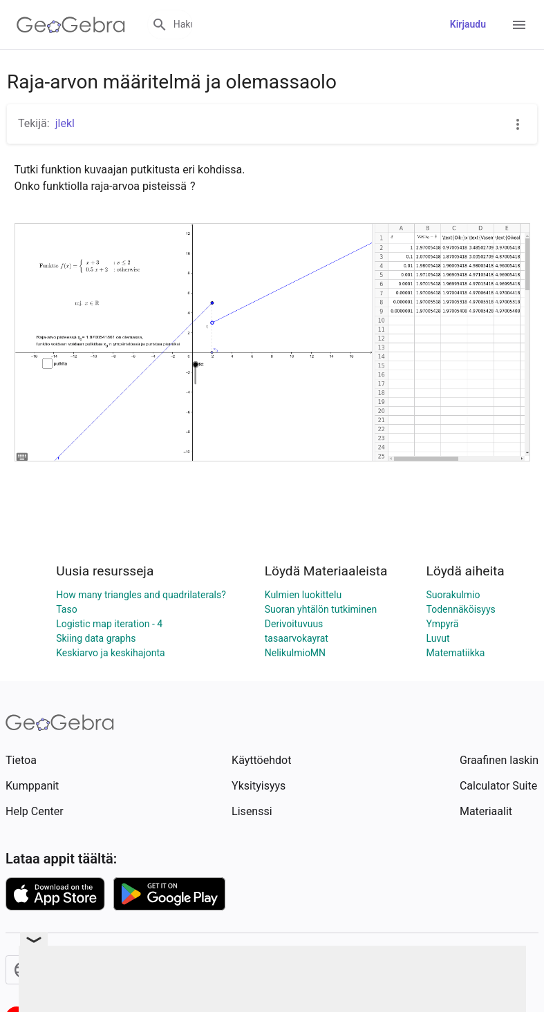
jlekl (65, 123)
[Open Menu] (519, 25)
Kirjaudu (468, 24)
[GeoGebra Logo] (71, 25)
